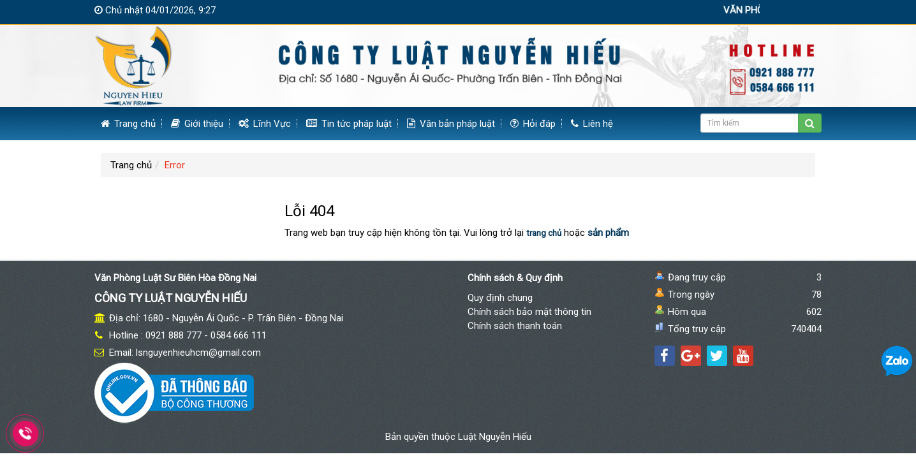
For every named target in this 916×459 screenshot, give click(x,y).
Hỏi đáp (533, 123)
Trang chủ (128, 123)
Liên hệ (592, 123)
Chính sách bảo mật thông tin (529, 311)
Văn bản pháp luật (451, 123)
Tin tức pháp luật (349, 123)
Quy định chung (500, 297)
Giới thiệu (197, 123)
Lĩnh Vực (265, 123)
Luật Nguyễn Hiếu (494, 436)
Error (175, 165)
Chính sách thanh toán (515, 326)
